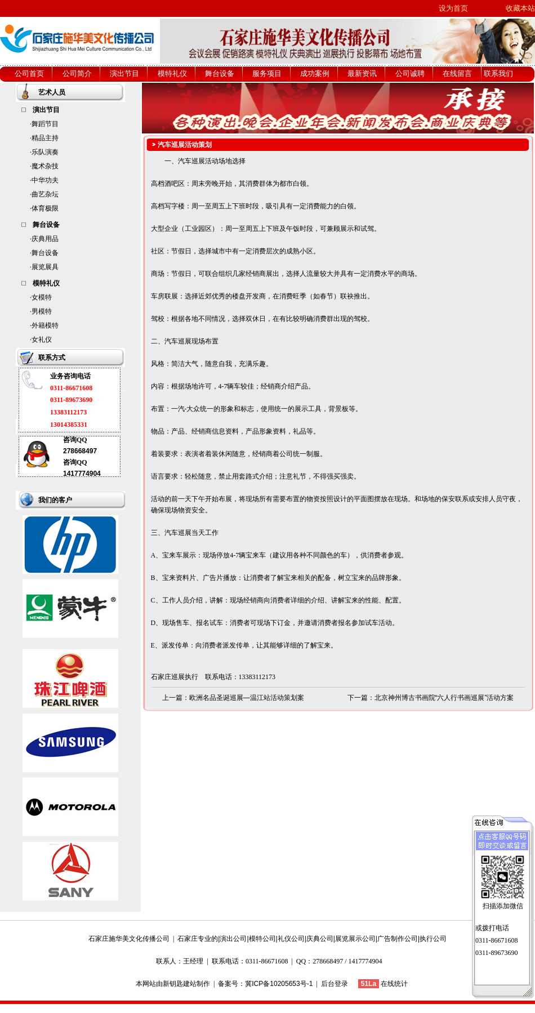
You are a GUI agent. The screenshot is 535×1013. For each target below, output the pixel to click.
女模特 (42, 297)
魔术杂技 (45, 166)
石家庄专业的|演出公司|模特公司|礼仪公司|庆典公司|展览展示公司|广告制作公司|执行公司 (312, 939)
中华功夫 (45, 180)
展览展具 (45, 267)
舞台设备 (45, 253)
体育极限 (45, 208)
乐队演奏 (45, 152)
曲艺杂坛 (45, 194)
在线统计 (394, 984)
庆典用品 (45, 239)
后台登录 (334, 984)
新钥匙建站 (180, 984)
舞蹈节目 (45, 124)
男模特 (42, 311)
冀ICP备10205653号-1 (279, 984)
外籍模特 (45, 325)
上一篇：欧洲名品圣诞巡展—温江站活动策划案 (233, 698)
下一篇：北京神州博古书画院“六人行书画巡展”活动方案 (430, 698)
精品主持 (45, 138)
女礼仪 (42, 339)
